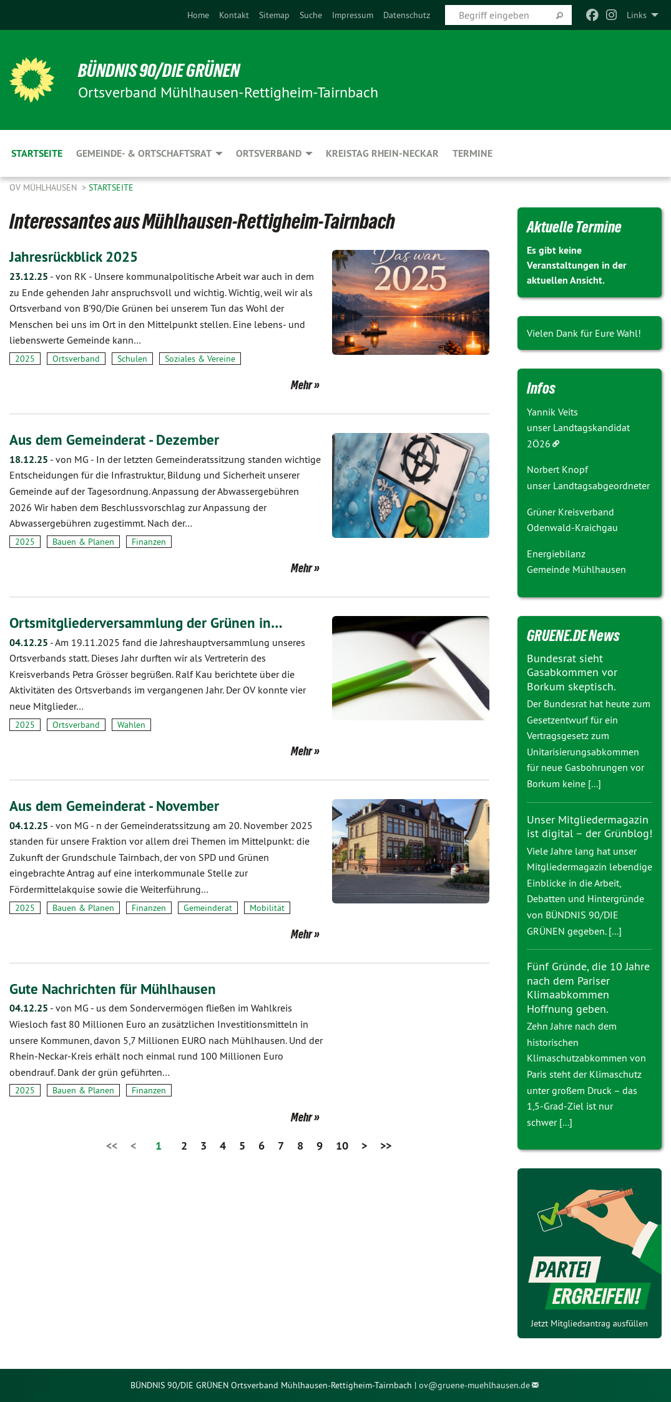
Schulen (132, 358)
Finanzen (149, 541)
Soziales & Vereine (200, 358)
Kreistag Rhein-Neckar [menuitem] (382, 153)
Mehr (301, 385)
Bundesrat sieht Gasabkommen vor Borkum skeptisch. (572, 672)
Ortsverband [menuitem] (268, 153)
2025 (25, 358)
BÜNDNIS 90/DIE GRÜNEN (163, 70)
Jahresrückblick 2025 (76, 256)
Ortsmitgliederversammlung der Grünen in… (148, 622)
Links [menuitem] (637, 15)
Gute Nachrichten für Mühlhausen (115, 988)
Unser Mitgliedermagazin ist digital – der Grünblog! (589, 826)
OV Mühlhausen (44, 187)
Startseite (111, 187)
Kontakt (234, 15)
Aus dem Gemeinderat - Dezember (117, 439)
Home (198, 15)
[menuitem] (198, 15)
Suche (311, 15)
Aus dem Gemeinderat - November (117, 805)
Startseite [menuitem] (36, 153)
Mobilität (267, 907)
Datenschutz (406, 15)
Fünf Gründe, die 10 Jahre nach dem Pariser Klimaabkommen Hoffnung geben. (588, 987)
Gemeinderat (208, 907)
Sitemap (274, 15)
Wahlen (131, 724)
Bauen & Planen (83, 541)
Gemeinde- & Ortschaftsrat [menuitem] (144, 153)
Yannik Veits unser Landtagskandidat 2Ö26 (578, 427)
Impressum (352, 15)
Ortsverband (76, 358)
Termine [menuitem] (472, 153)
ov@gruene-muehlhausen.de (474, 1385)
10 (342, 1145)
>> (385, 1145)
